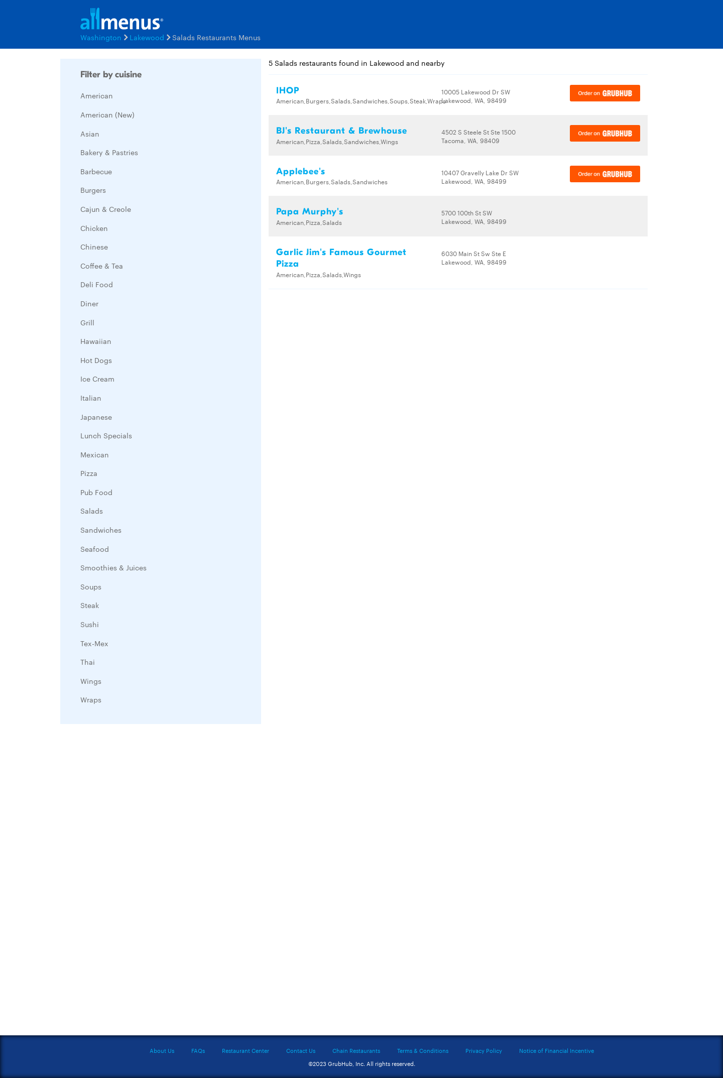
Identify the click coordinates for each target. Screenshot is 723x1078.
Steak (89, 605)
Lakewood (147, 37)
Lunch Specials (106, 435)
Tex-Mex (94, 643)
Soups (90, 586)
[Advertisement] (135, 882)
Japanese (96, 417)
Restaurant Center (245, 1050)
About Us (162, 1050)
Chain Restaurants (356, 1050)
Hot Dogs (96, 360)
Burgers (93, 190)
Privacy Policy (483, 1050)
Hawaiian (95, 341)
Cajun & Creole (105, 209)
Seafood (94, 549)
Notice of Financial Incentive (556, 1050)
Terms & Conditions (422, 1050)
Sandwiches (101, 530)
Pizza (88, 473)
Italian (90, 398)
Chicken (94, 228)
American (96, 95)
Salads (91, 511)
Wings (90, 681)
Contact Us (300, 1050)
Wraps (90, 699)
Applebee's (300, 171)
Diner (89, 303)
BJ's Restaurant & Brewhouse (341, 131)
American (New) (107, 114)
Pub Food (96, 492)
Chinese (94, 247)
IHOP (287, 90)
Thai (87, 662)
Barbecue (96, 171)
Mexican (94, 454)
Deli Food (96, 284)
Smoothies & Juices (113, 567)
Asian (89, 134)
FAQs (198, 1050)
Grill (87, 322)
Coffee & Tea (101, 266)
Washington (101, 37)
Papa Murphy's (309, 211)
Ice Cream (97, 379)
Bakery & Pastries (109, 152)
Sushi (89, 624)
